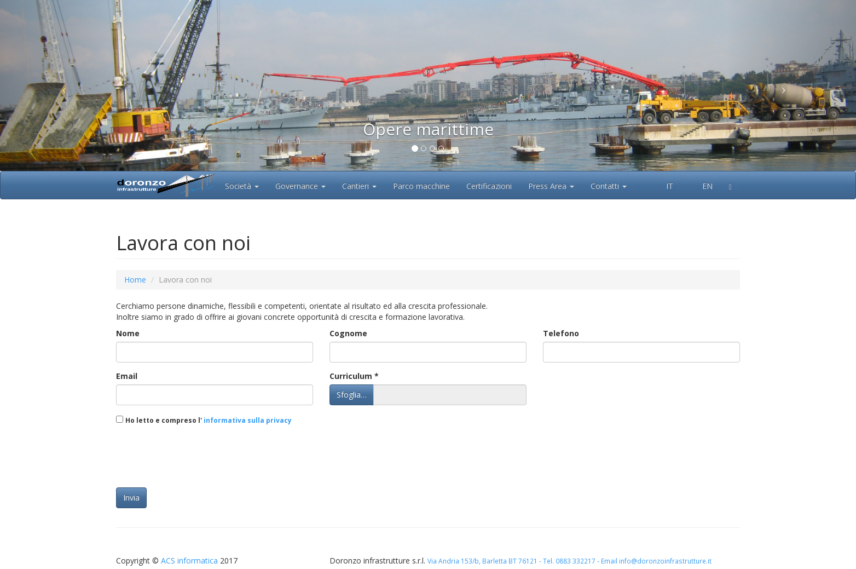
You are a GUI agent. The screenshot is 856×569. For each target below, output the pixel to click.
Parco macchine (421, 186)
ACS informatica (189, 560)
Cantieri (359, 186)
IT (664, 186)
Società (242, 186)
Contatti (609, 186)
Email (126, 376)
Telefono (561, 333)
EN (701, 186)
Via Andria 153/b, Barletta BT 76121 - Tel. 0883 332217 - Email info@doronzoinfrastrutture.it (569, 560)
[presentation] (199, 457)
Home (135, 279)
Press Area (551, 186)
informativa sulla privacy (247, 420)
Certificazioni (489, 186)
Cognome (348, 333)
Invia (131, 497)
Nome (128, 333)
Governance (300, 186)
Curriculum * (354, 376)
